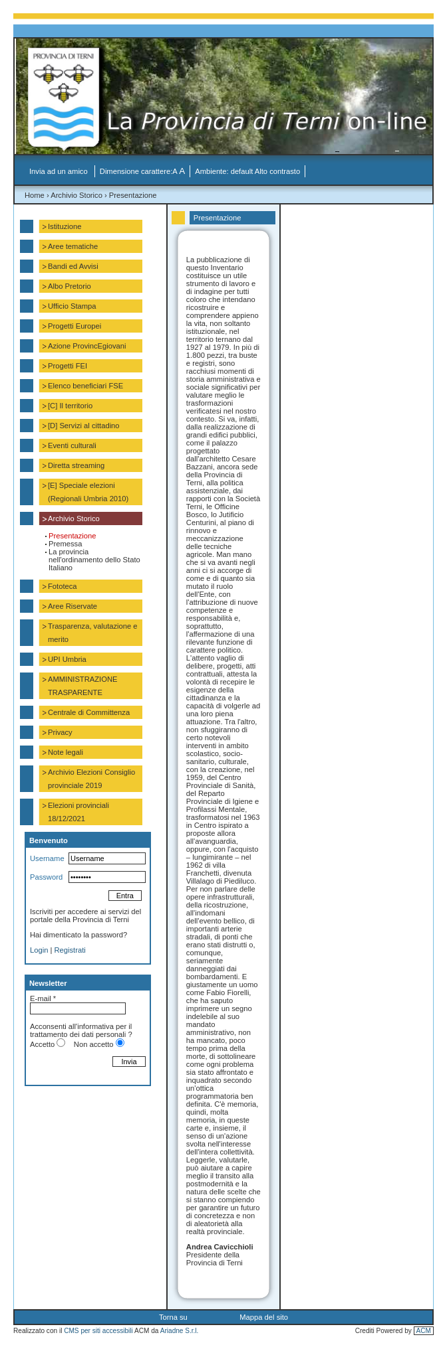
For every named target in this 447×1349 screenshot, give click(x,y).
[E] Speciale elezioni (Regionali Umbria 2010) (88, 492)
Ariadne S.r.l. (179, 1330)
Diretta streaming (76, 465)
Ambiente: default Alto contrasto (247, 171)
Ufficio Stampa (72, 306)
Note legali (65, 752)
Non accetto (94, 1044)
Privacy (60, 732)
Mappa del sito (263, 1317)
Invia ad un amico (59, 171)
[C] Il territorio (70, 406)
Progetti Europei (74, 326)
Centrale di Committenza (89, 712)
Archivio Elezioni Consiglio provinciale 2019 (91, 778)
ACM (423, 1330)
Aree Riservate (72, 606)
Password (46, 877)
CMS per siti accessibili (98, 1330)
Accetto (42, 1044)
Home (35, 195)
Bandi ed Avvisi (73, 266)
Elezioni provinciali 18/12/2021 (78, 812)
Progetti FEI (67, 366)
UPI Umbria (67, 659)
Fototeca (62, 586)
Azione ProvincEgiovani (87, 346)
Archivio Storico (76, 195)
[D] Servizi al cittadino (84, 426)
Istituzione (64, 226)
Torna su (173, 1317)
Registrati (70, 950)
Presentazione (133, 195)
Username (47, 858)
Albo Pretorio (69, 286)
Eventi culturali (72, 445)
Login (39, 950)
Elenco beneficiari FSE (85, 386)
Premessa (65, 544)
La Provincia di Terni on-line (231, 99)
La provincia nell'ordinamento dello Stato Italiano (94, 560)
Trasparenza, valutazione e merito (93, 632)
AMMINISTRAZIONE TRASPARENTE (82, 685)
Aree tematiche (73, 246)
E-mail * (43, 998)
